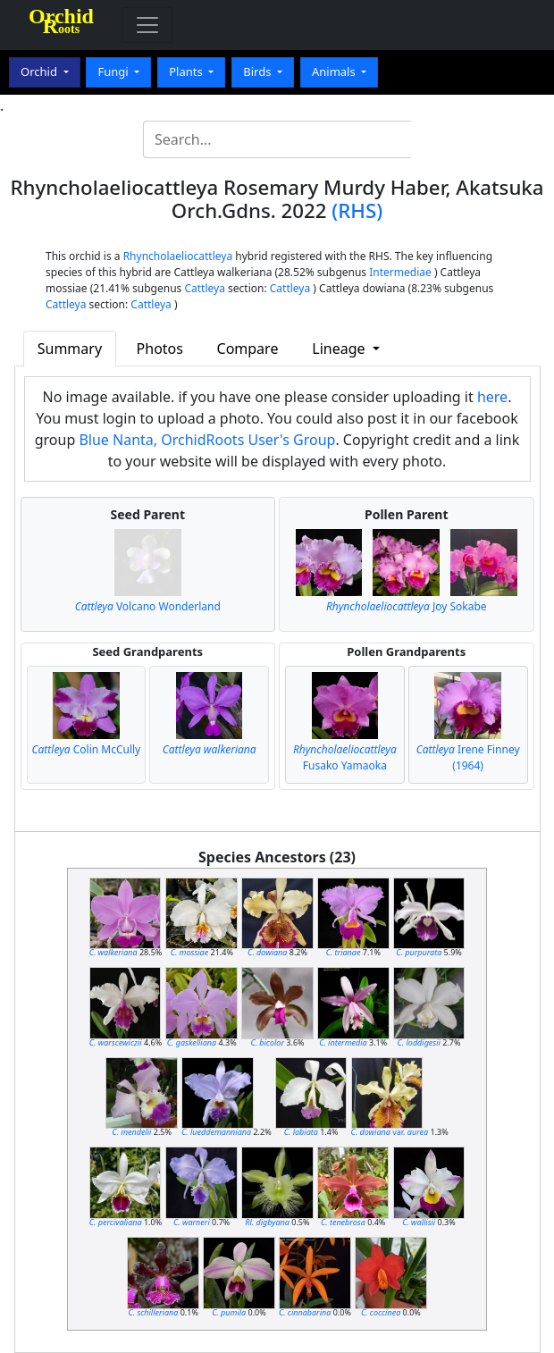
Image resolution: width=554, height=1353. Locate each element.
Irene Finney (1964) (468, 757)
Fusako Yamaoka (345, 757)
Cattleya (204, 288)
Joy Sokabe (406, 606)
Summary (70, 348)
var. (390, 1132)
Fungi (114, 71)
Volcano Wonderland (148, 606)
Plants (187, 71)
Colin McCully (86, 749)
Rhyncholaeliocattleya (178, 256)
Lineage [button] (340, 348)
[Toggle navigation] (147, 25)
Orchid (40, 71)
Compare (248, 348)
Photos (160, 348)
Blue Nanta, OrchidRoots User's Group (207, 440)
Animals (335, 71)
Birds (258, 71)
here (492, 397)
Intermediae (400, 272)
